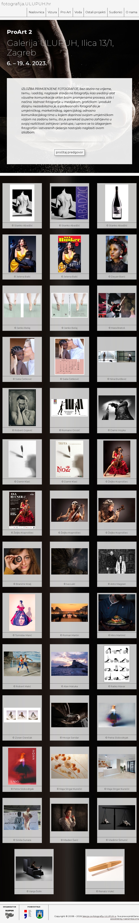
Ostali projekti (95, 12)
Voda (77, 12)
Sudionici (115, 12)
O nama (131, 12)
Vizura (51, 12)
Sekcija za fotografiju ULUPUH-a (99, 916)
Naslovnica (35, 12)
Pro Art (65, 12)
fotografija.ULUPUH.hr (26, 3)
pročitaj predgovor (69, 152)
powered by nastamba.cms (124, 918)
